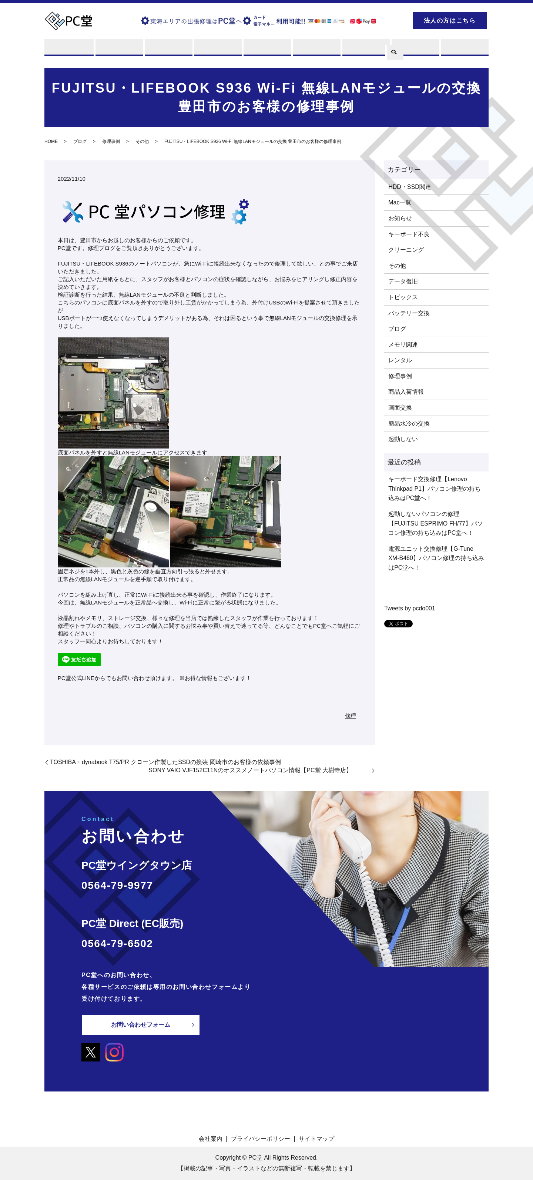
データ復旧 (403, 282)
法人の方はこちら (450, 20)
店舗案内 (316, 49)
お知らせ (400, 218)
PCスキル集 (365, 49)
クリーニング (406, 250)
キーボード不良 (409, 234)
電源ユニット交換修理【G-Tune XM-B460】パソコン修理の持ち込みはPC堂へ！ (436, 558)
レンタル (217, 49)
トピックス (403, 297)
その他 (142, 141)
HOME (51, 141)
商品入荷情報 (406, 392)
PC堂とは (69, 49)
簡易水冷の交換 (409, 423)
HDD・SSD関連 (409, 187)
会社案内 (210, 1139)
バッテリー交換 (409, 313)
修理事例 (111, 141)
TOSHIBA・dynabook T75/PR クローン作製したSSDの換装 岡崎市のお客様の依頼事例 (165, 762)
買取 (167, 49)
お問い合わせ (464, 49)
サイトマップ (316, 1139)
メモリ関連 (403, 344)
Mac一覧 (399, 203)
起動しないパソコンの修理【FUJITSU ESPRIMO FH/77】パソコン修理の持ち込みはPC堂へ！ (435, 523)
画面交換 (400, 407)
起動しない (403, 439)
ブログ (415, 49)
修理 (118, 49)
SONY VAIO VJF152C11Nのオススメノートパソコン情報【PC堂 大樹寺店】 (259, 770)
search (394, 19)
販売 (266, 49)
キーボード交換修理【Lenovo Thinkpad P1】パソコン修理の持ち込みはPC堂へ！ (434, 488)
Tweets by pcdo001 (409, 608)
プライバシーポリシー (260, 1139)
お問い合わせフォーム (140, 1024)
